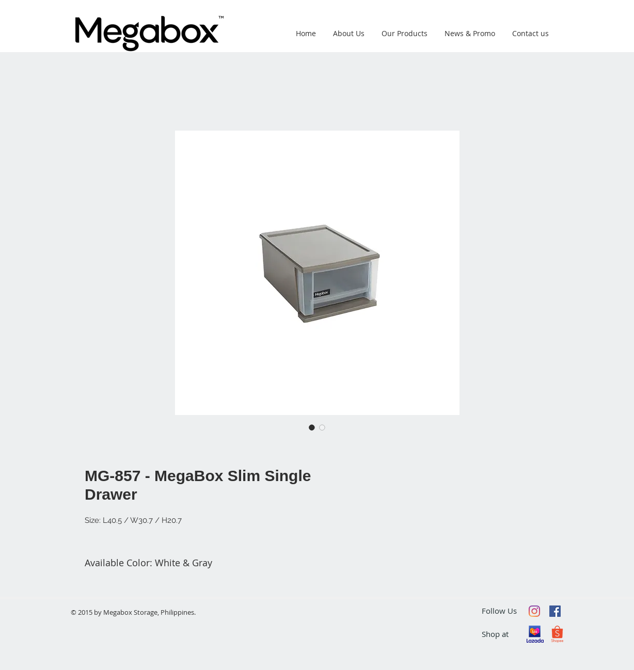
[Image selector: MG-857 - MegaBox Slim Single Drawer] (312, 427)
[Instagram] (534, 611)
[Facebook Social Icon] (555, 611)
